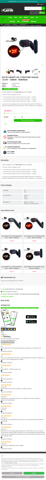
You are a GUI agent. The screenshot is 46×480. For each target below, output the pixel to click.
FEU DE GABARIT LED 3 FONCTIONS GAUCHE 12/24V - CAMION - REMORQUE (34, 237)
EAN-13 (4, 86)
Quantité (6, 117)
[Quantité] (18, 117)
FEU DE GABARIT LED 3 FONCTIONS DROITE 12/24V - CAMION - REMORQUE (12, 237)
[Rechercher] (34, 8)
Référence (5, 83)
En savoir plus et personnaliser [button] (23, 476)
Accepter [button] (34, 473)
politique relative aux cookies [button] (11, 462)
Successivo (11, 342)
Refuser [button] (12, 473)
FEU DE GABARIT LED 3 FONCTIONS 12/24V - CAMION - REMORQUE (34, 267)
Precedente (4, 342)
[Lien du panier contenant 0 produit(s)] (42, 12)
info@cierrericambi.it (11, 291)
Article (4, 85)
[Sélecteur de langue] (40, 4)
